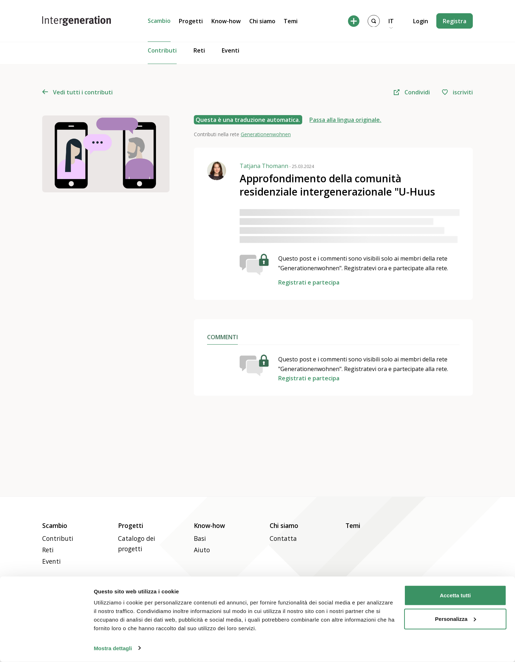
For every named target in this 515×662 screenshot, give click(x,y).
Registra (454, 21)
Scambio (159, 21)
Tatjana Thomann (277, 166)
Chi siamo (262, 21)
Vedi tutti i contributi (77, 92)
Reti (199, 56)
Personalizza (455, 619)
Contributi (162, 55)
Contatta (283, 538)
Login (420, 21)
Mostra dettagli (113, 648)
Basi (200, 538)
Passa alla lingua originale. (345, 120)
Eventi (230, 56)
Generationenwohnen (266, 134)
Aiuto (202, 549)
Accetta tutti (455, 595)
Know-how (226, 21)
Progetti (191, 21)
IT (391, 21)
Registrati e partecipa (308, 282)
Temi (291, 21)
